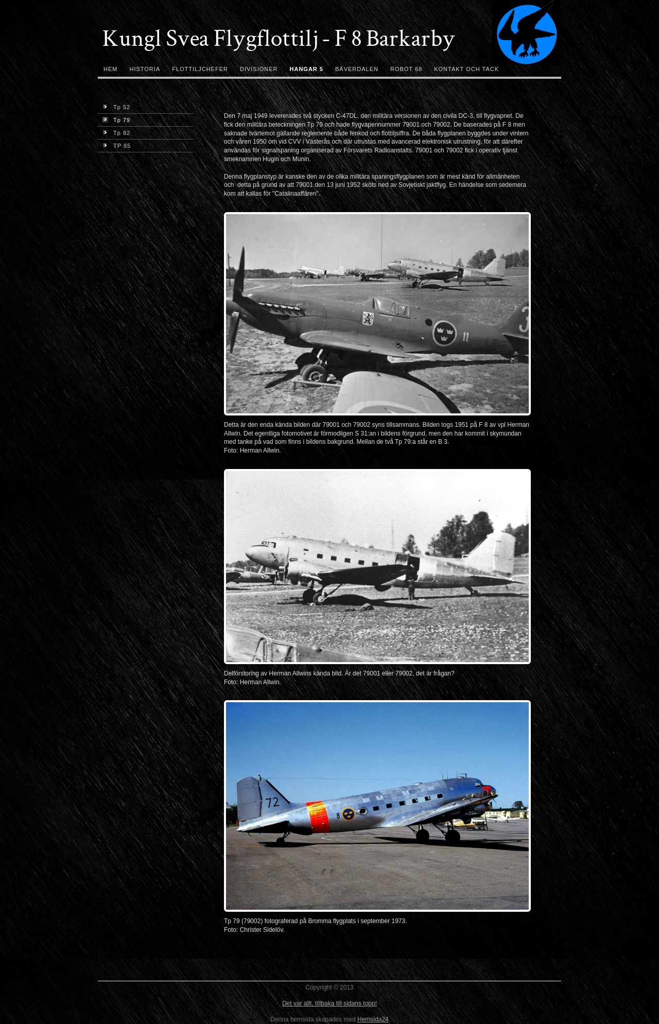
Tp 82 (116, 133)
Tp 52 (116, 107)
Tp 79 (116, 120)
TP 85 (116, 146)
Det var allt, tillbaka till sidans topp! (329, 1003)
